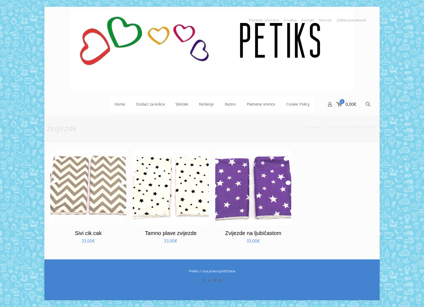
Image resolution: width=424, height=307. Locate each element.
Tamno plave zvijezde (171, 233)
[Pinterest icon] (215, 280)
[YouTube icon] (209, 280)
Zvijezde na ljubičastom (253, 233)
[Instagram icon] (220, 280)
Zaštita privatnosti (351, 20)
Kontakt (308, 20)
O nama (290, 20)
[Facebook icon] (203, 280)
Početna (312, 127)
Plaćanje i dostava (264, 20)
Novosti (325, 20)
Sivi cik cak (88, 233)
